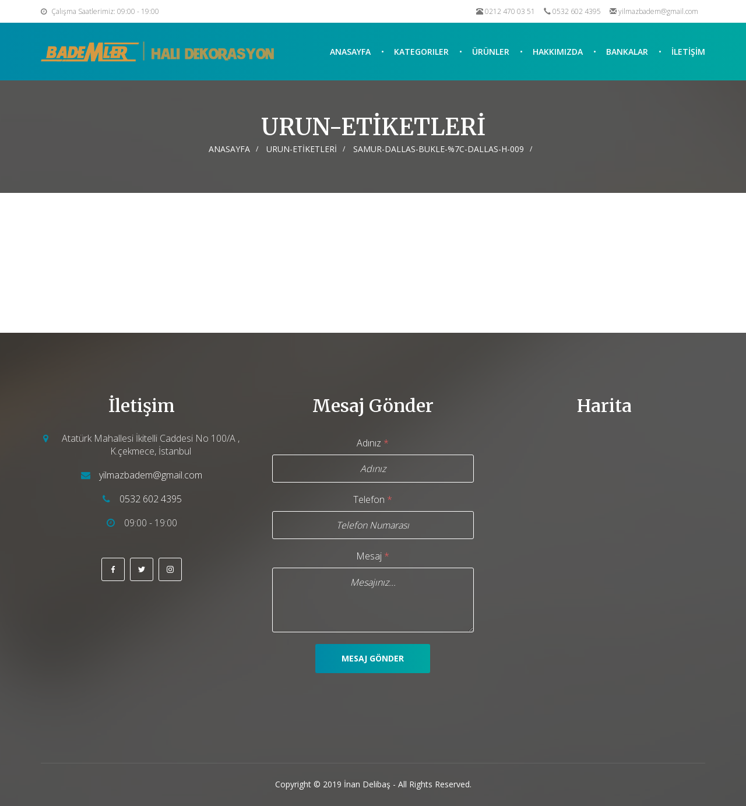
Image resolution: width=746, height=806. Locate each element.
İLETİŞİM (688, 51)
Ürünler (490, 51)
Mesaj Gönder (373, 658)
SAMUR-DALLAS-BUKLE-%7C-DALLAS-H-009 (438, 148)
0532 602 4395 (577, 11)
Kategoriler (421, 51)
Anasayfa (350, 51)
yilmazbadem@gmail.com (658, 11)
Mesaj (372, 556)
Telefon (372, 499)
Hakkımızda (558, 51)
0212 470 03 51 (510, 11)
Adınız (373, 443)
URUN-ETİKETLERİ (301, 148)
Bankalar (627, 51)
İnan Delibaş (367, 784)
